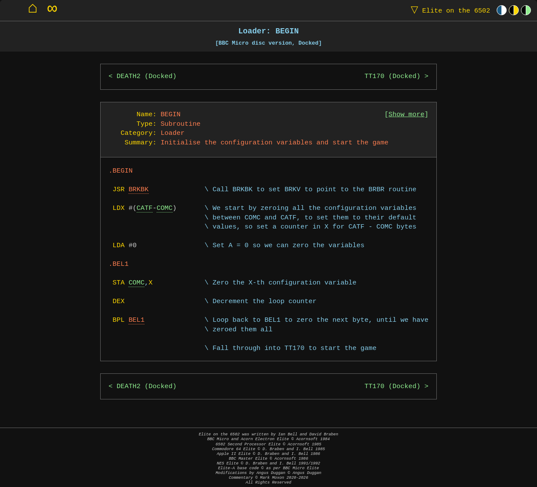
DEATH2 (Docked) (147, 76)
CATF (145, 208)
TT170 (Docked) (392, 76)
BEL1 (136, 320)
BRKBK (138, 189)
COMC (165, 208)
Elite (448, 10)
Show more (407, 114)
